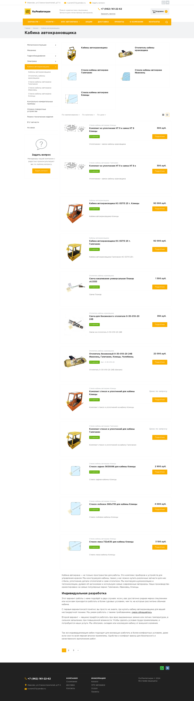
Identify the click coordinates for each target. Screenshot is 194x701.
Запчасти (33, 22)
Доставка (103, 22)
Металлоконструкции (36, 45)
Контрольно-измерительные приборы (40, 103)
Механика (31, 50)
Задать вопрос (98, 3)
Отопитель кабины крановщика (36, 77)
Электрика (32, 61)
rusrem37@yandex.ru (76, 3)
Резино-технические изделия (40, 117)
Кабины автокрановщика (39, 72)
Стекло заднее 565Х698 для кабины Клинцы (112, 467)
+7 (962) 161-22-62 (111, 9)
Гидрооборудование (36, 56)
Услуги (49, 22)
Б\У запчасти (33, 122)
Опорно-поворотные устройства (36, 110)
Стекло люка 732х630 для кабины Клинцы (111, 542)
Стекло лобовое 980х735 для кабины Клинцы (113, 504)
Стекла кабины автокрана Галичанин (39, 83)
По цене (100, 115)
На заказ (31, 128)
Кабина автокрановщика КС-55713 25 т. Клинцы (114, 203)
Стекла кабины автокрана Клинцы (39, 95)
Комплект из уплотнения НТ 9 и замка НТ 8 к (112, 166)
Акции (88, 22)
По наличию (87, 115)
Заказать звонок (108, 14)
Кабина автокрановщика (50, 28)
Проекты (119, 22)
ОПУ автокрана (69, 22)
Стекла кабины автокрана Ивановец (39, 89)
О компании (136, 22)
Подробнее (160, 136)
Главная (27, 28)
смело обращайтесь (142, 612)
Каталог (36, 28)
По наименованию (70, 115)
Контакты (154, 22)
